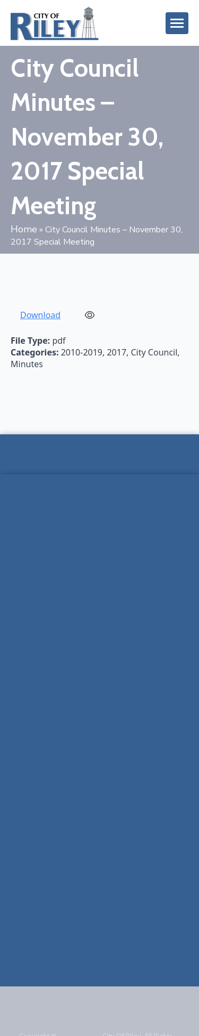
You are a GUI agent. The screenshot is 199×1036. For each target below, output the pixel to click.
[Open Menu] (177, 23)
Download (40, 315)
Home (24, 229)
